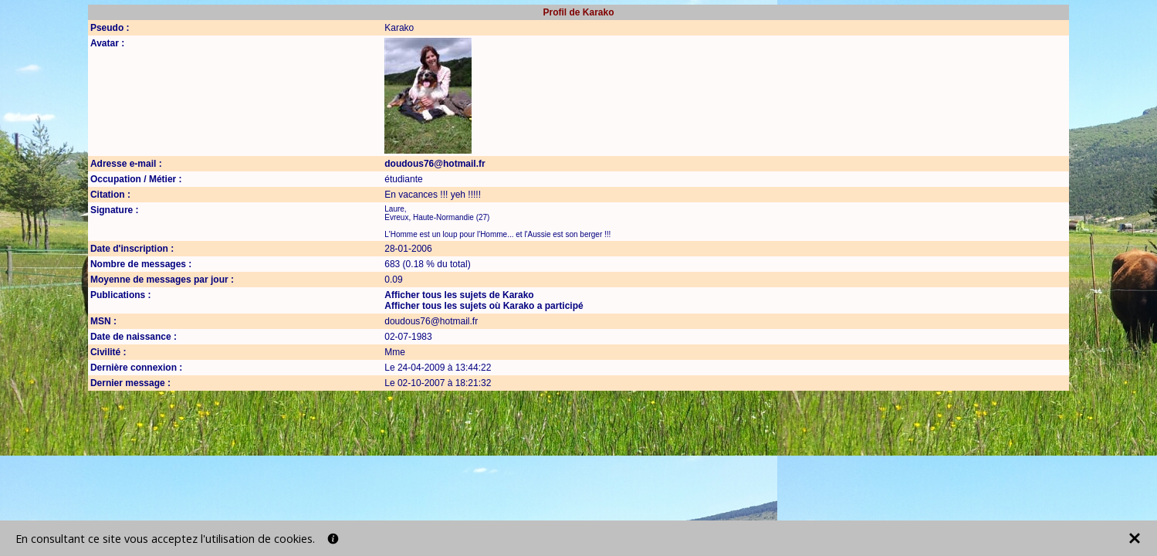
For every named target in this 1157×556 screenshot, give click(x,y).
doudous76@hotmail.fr (434, 163)
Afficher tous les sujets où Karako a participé (483, 305)
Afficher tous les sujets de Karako (458, 295)
